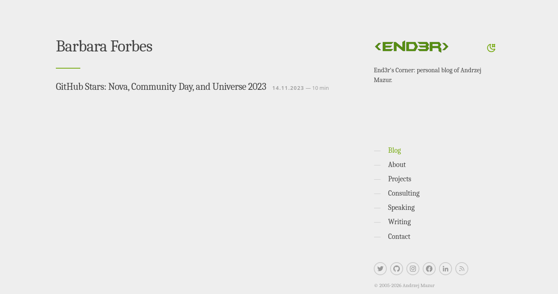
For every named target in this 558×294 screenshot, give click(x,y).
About (397, 164)
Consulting (403, 193)
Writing (399, 222)
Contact (399, 236)
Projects (399, 179)
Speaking (401, 207)
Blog (394, 150)
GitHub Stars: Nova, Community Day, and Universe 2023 (161, 86)
